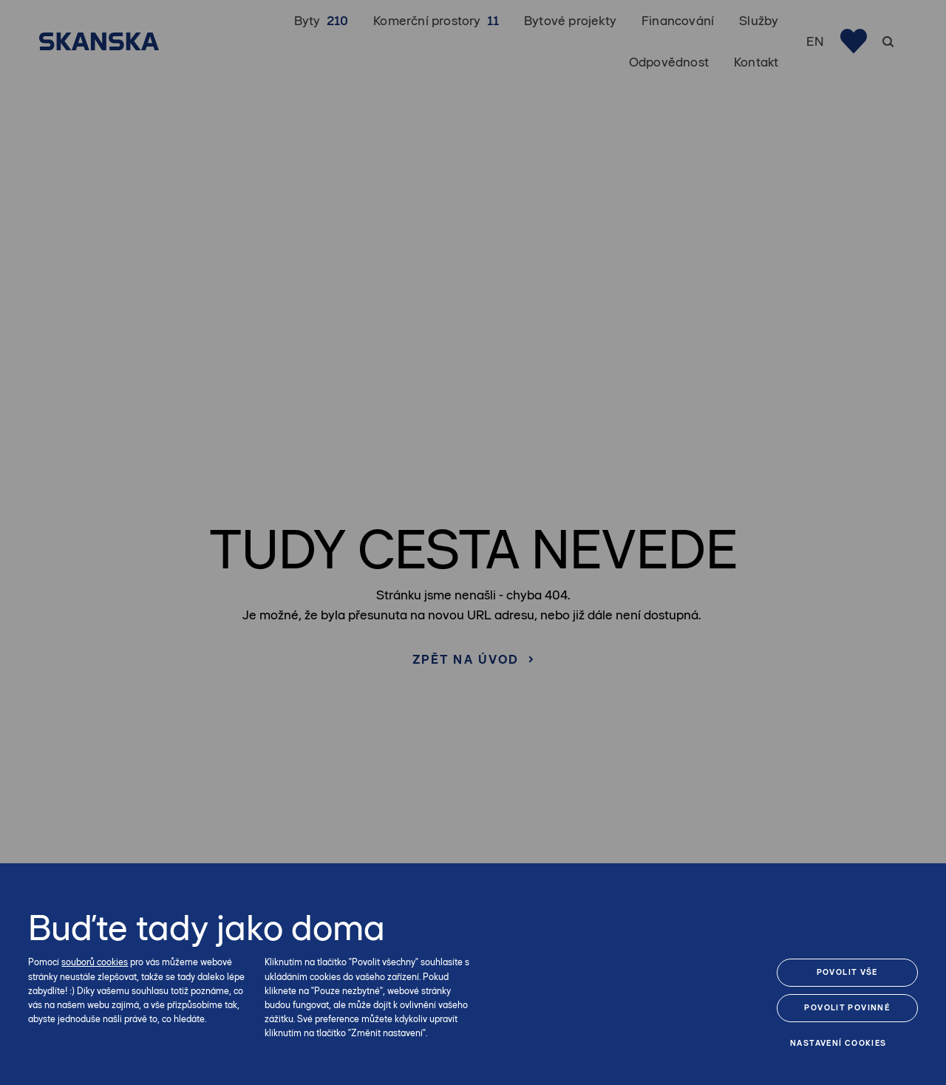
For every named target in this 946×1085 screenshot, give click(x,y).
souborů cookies (94, 961)
